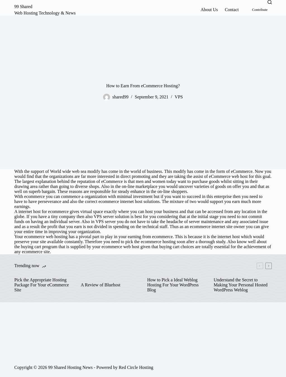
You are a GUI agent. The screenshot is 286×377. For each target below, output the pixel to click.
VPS (179, 97)
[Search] (270, 2)
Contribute (260, 10)
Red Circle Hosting (136, 367)
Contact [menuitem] (232, 9)
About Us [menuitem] (209, 9)
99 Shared (23, 6)
